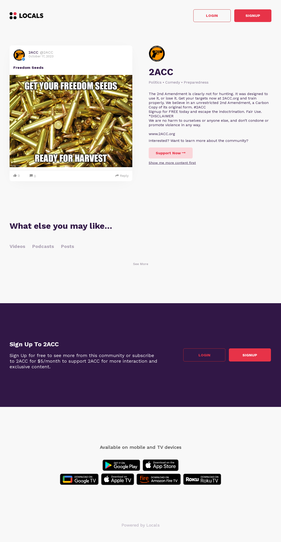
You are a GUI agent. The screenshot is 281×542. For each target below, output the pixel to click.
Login (205, 16)
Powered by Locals (141, 525)
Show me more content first (172, 163)
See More (140, 264)
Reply (122, 176)
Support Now (171, 153)
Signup (250, 16)
